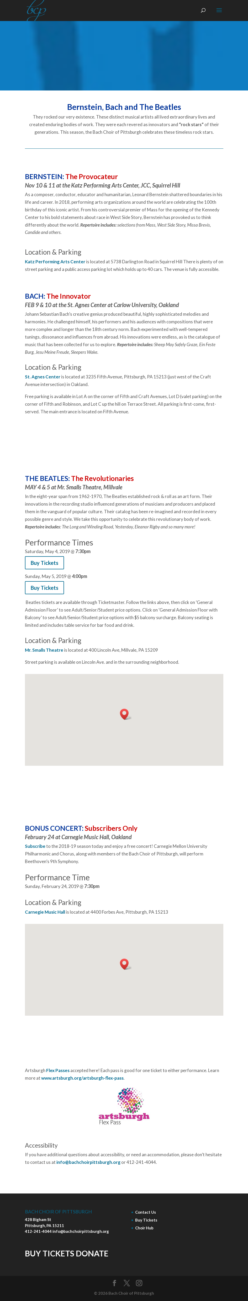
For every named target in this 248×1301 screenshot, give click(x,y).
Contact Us (145, 1212)
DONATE (92, 1253)
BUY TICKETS (49, 1253)
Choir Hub (144, 1227)
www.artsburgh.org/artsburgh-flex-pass (82, 1078)
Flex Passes (58, 1070)
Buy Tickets (146, 1220)
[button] (126, 714)
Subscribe (35, 846)
